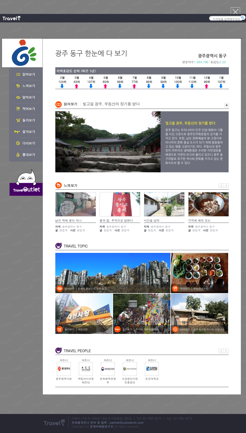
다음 (226, 185)
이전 (221, 185)
